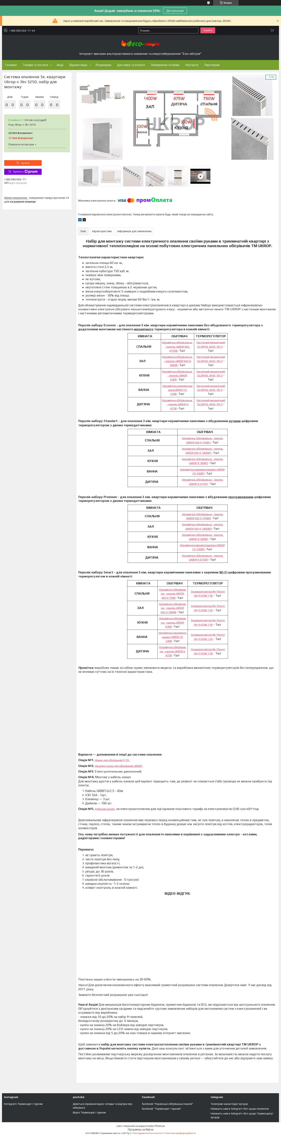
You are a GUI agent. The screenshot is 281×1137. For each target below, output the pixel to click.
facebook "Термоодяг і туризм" (161, 1108)
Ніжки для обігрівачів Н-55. (112, 760)
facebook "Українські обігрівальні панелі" (167, 1103)
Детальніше (175, 11)
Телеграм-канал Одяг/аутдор (229, 1103)
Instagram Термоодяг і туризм (23, 1103)
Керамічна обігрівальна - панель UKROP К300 (177, 375)
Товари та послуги (35, 65)
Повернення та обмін (165, 65)
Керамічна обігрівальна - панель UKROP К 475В (177, 404)
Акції (60, 65)
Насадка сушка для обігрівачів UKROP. (119, 766)
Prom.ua (160, 1125)
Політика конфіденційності (180, 1133)
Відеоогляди (78, 65)
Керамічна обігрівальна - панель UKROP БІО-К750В (177, 346)
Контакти (191, 65)
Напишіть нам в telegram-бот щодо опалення (240, 1108)
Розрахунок (103, 65)
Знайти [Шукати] (207, 30)
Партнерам (212, 65)
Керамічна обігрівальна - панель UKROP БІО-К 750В (172, 593)
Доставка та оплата (131, 65)
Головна (11, 65)
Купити (25, 163)
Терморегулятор (202, 591)
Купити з (25, 172)
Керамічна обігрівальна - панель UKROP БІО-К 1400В (177, 361)
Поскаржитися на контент (148, 1133)
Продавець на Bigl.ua (140, 1129)
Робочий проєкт (105, 809)
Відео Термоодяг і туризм (89, 1112)
